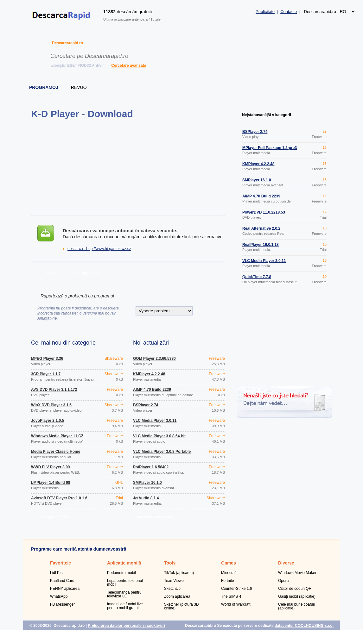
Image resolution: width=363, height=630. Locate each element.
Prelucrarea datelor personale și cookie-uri (126, 625)
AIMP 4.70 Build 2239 (152, 389)
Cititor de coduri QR (294, 588)
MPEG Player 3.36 (47, 358)
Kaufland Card (62, 580)
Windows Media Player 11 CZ (57, 436)
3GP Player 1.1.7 (45, 374)
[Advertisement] (128, 167)
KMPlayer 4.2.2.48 (149, 374)
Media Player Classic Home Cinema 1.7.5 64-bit (55, 453)
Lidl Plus (57, 573)
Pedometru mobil (121, 573)
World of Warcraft (236, 604)
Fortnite (227, 580)
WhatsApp (58, 596)
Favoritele (60, 562)
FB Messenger (62, 604)
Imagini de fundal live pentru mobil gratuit (125, 606)
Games (228, 562)
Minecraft (229, 573)
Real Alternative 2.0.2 (261, 228)
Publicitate (265, 11)
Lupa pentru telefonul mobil (125, 582)
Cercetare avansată (128, 65)
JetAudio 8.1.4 (146, 498)
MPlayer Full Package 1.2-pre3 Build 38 (269, 150)
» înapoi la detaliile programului (72, 273)
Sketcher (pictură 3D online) (181, 606)
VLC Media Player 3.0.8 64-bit (159, 436)
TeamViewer (174, 580)
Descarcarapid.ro (67, 43)
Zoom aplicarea (177, 596)
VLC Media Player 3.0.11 (154, 420)
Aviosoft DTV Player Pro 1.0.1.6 (59, 498)
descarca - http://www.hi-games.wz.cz (99, 248)
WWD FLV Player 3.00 (50, 467)
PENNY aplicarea (65, 588)
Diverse (286, 562)
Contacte (288, 11)
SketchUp (172, 588)
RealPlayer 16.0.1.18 (260, 244)
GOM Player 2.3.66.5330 (154, 358)
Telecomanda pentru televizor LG (124, 594)
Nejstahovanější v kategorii (266, 115)
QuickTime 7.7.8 (256, 277)
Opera (283, 580)
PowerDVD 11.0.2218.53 (263, 212)
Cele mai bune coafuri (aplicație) (296, 606)
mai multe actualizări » (155, 517)
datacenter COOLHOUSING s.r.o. (304, 625)
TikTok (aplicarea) (179, 573)
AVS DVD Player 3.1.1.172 (54, 389)
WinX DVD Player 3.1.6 (51, 405)
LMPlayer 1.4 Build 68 (50, 482)
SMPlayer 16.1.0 (147, 482)
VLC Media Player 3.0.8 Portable (162, 451)
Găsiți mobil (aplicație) (296, 596)
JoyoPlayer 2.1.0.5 (47, 420)
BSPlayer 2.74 (145, 405)
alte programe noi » (53, 517)
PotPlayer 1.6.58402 (151, 467)
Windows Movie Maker (297, 573)
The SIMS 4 (231, 596)
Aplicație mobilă (124, 562)
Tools (169, 562)
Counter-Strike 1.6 (236, 588)
